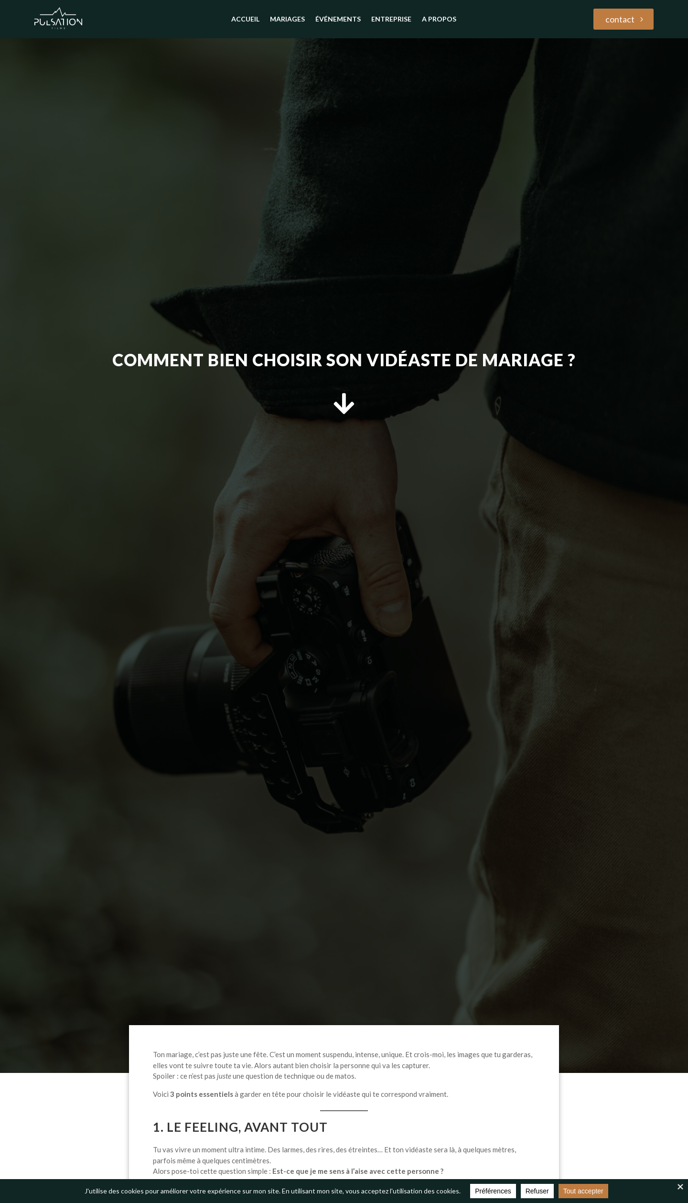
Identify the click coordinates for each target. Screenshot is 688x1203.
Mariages (287, 19)
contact (619, 19)
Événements (338, 19)
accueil (245, 19)
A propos (439, 19)
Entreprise (391, 19)
